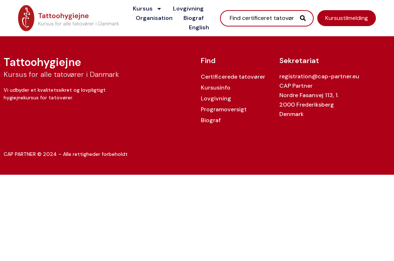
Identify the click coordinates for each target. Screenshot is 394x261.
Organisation (154, 18)
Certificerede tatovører (233, 76)
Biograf (193, 18)
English (199, 27)
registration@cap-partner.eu (319, 76)
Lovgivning (188, 8)
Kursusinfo (215, 87)
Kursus (147, 8)
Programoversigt (224, 109)
